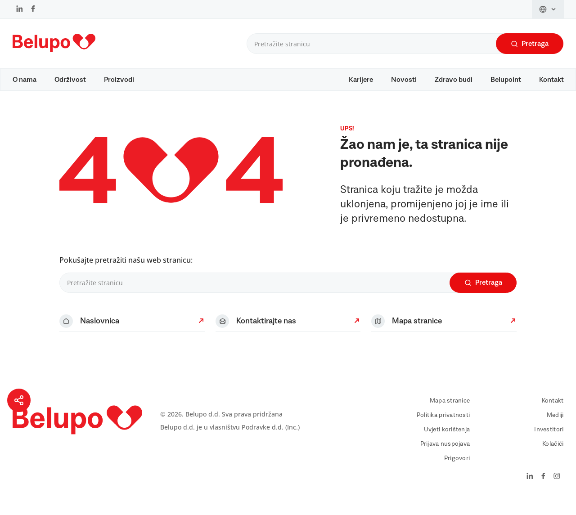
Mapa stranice (450, 414)
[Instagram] (557, 489)
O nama (24, 79)
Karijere (361, 79)
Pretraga (530, 44)
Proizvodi (119, 79)
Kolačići (552, 457)
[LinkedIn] (19, 9)
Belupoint (505, 79)
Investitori (548, 442)
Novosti (404, 79)
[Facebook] (33, 9)
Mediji (555, 428)
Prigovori (457, 471)
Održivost (70, 79)
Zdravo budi (453, 79)
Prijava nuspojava (445, 457)
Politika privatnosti (443, 428)
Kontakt (551, 79)
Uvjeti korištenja (447, 442)
